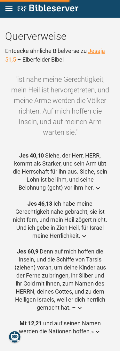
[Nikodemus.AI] (14, 337)
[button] (8, 8)
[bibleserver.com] (48, 9)
